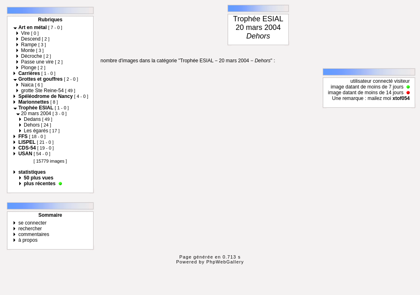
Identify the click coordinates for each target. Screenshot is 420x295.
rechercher (30, 228)
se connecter (32, 223)
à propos (28, 240)
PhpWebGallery (225, 261)
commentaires (33, 234)
